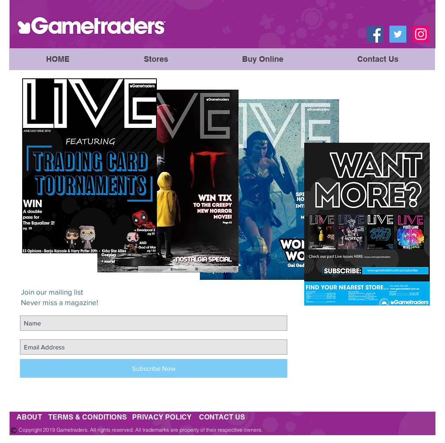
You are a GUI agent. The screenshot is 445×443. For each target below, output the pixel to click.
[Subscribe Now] (153, 368)
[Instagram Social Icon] (420, 34)
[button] (262, 59)
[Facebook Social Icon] (374, 34)
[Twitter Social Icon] (397, 34)
